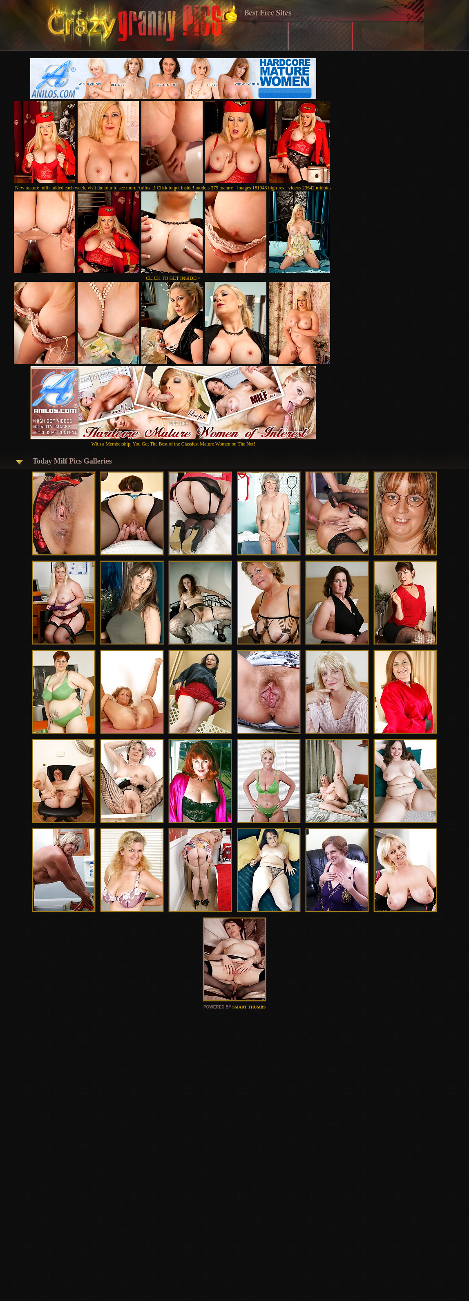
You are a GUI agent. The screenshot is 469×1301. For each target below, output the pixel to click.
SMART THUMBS (249, 1007)
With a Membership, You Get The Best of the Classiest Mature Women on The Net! (173, 441)
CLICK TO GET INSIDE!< (173, 278)
